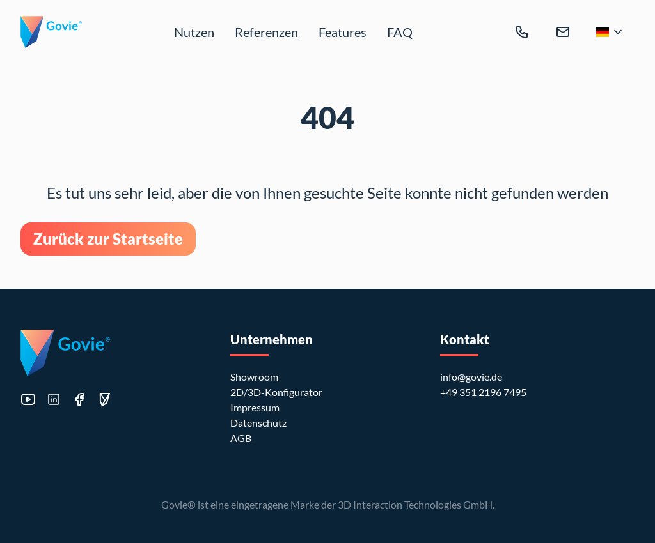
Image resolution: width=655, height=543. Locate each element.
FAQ (400, 32)
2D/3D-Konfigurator (276, 392)
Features (343, 32)
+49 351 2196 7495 (483, 392)
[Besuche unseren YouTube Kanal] (28, 399)
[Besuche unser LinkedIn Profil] (53, 399)
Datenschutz (258, 423)
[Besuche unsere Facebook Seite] (79, 399)
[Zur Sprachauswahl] (610, 32)
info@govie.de (471, 377)
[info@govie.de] (563, 32)
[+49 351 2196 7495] (522, 32)
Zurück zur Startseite (108, 238)
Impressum (255, 407)
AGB (240, 438)
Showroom (254, 377)
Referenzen (266, 32)
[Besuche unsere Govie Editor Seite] (105, 399)
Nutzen (194, 32)
